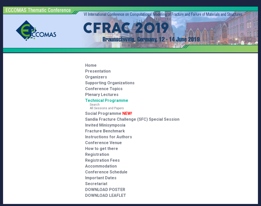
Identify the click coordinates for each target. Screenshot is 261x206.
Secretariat (96, 183)
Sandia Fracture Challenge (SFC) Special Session (132, 119)
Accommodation (101, 166)
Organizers (96, 77)
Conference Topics (104, 88)
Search (92, 104)
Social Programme (108, 113)
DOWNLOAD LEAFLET (105, 195)
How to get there (101, 148)
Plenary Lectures (102, 94)
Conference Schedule (106, 172)
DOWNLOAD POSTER (105, 189)
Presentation (98, 71)
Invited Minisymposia (105, 125)
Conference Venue (103, 142)
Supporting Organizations (110, 82)
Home (91, 65)
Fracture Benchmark (105, 131)
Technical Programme (106, 100)
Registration (97, 154)
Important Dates (100, 177)
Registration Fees (102, 160)
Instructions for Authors (108, 136)
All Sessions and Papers (104, 108)
